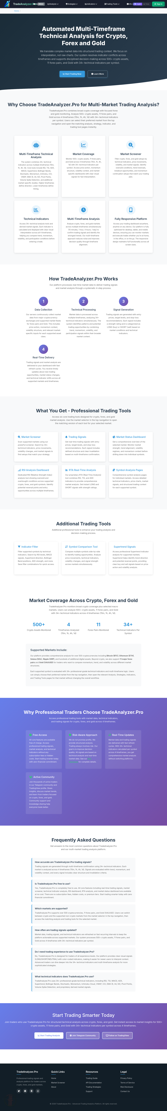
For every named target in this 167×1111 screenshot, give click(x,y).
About (53, 1087)
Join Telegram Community (83, 1035)
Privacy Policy (126, 1078)
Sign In (158, 4)
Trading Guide (91, 1078)
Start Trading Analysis (49, 1035)
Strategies (72, 4)
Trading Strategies (93, 1087)
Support (89, 1091)
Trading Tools (111, 4)
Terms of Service (127, 1083)
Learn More (97, 74)
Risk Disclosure (126, 1087)
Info (130, 4)
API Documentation (94, 1083)
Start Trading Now (72, 74)
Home (36, 4)
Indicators (91, 4)
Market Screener (58, 1083)
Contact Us (125, 1091)
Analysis (53, 4)
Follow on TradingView (117, 1035)
